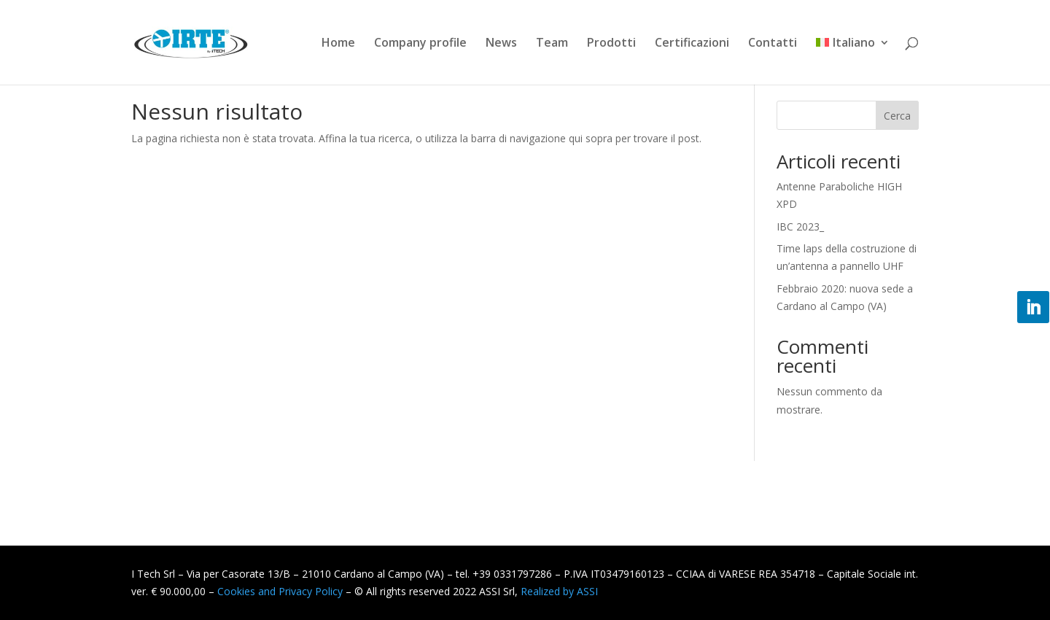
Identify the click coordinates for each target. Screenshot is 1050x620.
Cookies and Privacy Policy (280, 591)
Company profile (420, 43)
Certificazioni (692, 43)
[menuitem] (853, 61)
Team (552, 43)
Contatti (772, 43)
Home (338, 43)
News (501, 43)
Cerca (897, 116)
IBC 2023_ (800, 226)
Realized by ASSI (559, 591)
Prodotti (611, 43)
